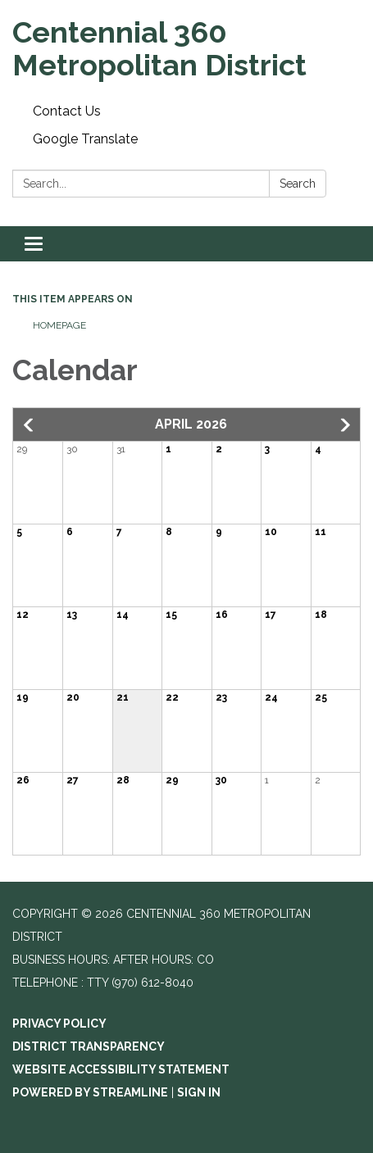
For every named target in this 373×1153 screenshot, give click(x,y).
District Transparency (88, 1046)
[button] (29, 425)
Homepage (59, 325)
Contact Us (67, 111)
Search (298, 183)
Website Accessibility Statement (121, 1069)
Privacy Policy (59, 1023)
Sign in (199, 1092)
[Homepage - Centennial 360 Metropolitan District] (186, 48)
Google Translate (85, 139)
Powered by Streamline (90, 1092)
